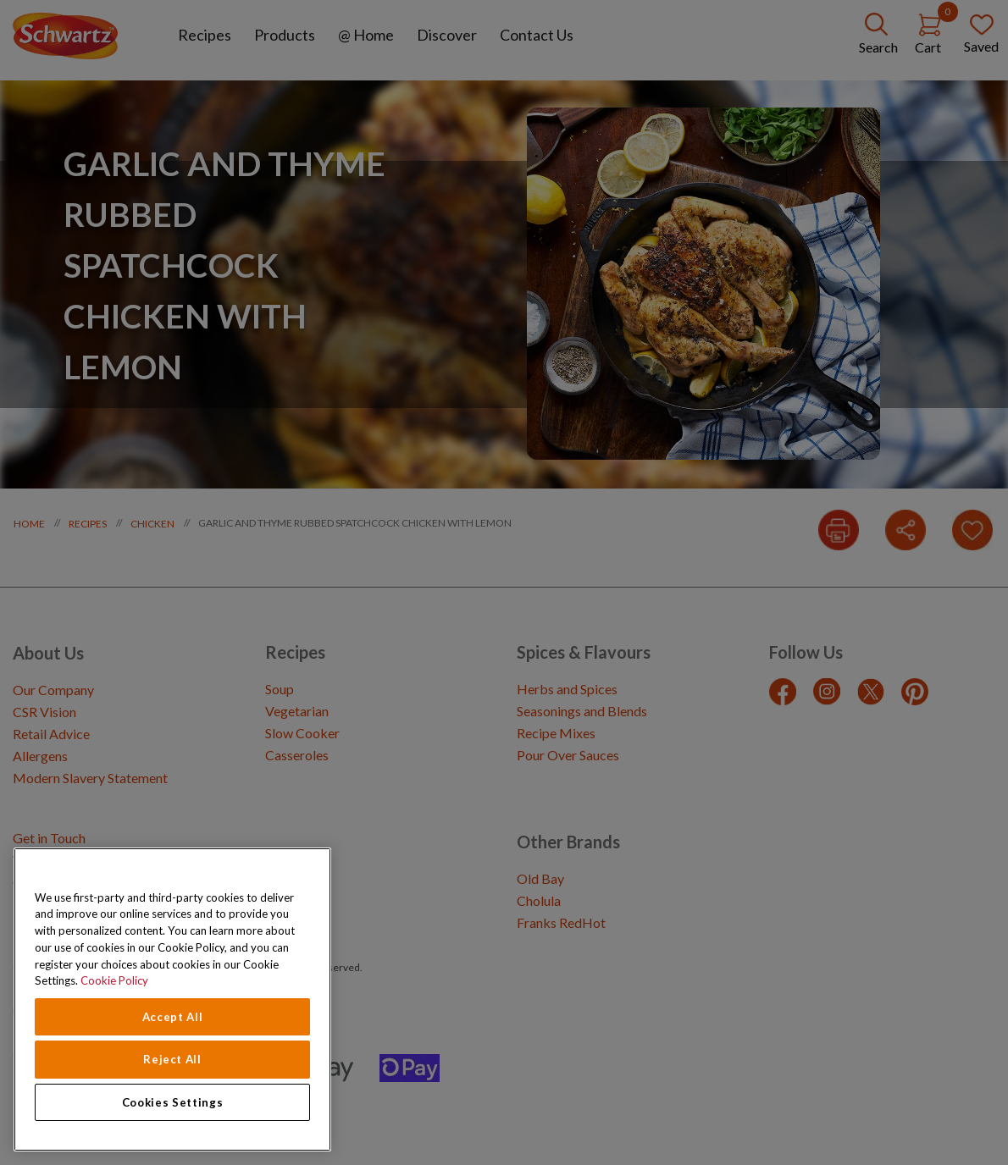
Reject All (172, 1059)
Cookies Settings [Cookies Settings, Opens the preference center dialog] (173, 1102)
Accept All (172, 1017)
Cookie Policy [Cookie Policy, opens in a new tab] (114, 980)
